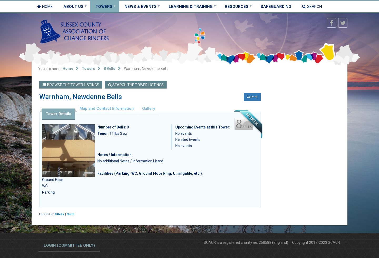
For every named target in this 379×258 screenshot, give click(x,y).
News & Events (140, 6)
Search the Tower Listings (136, 85)
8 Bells (59, 214)
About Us (73, 6)
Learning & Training (191, 6)
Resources (236, 6)
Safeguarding (276, 6)
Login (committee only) (69, 245)
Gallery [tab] (148, 108)
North (70, 214)
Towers (104, 6)
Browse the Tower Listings (71, 85)
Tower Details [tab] (58, 113)
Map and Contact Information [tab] (106, 108)
